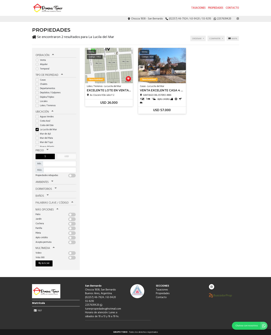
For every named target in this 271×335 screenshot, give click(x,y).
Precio (42, 150)
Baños (42, 196)
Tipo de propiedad (49, 75)
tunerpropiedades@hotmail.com (103, 309)
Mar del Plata (45, 138)
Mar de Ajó (44, 133)
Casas (42, 79)
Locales (43, 101)
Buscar (44, 263)
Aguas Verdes (46, 116)
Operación (45, 55)
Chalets (43, 84)
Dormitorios (46, 189)
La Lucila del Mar (47, 129)
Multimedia (45, 248)
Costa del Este (46, 125)
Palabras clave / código (54, 203)
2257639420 (93, 305)
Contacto (232, 8)
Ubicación (44, 112)
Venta (42, 60)
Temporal (44, 68)
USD (67, 156)
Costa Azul (44, 120)
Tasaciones (198, 8)
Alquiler (43, 64)
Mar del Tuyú (45, 142)
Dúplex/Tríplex (46, 97)
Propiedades (215, 8)
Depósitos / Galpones (49, 92)
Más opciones (47, 209)
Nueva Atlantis (46, 146)
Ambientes (44, 182)
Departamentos (46, 88)
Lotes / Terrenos (47, 105)
